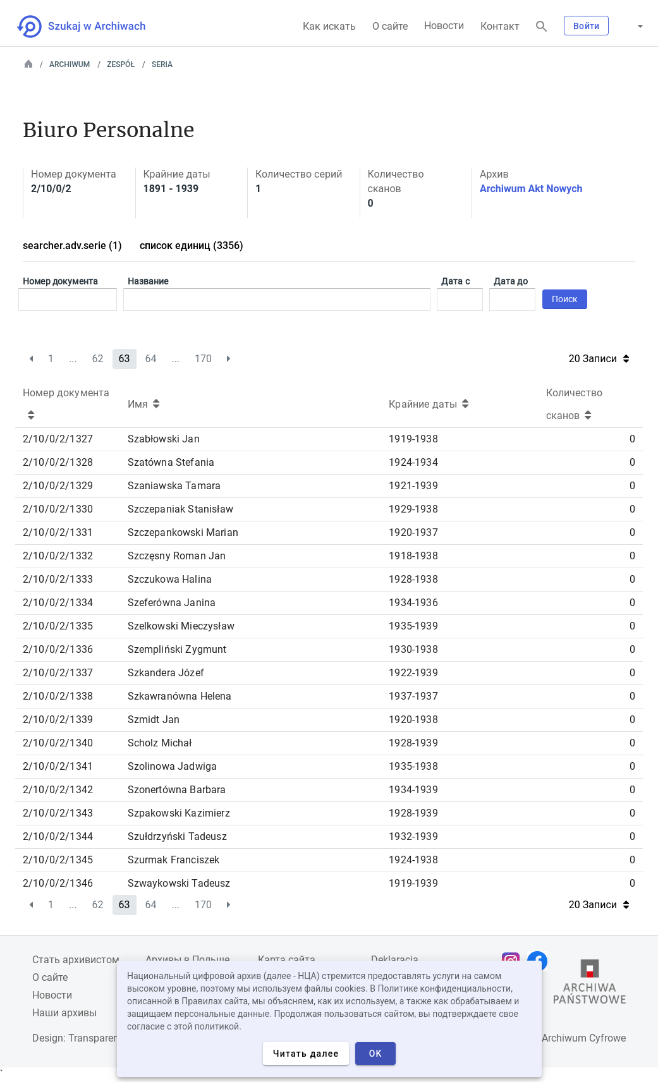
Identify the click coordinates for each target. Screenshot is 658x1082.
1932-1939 (413, 836)
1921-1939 (413, 486)
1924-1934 (413, 462)
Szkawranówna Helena (180, 696)
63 (124, 359)
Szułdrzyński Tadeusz (177, 836)
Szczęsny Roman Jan (177, 556)
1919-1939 (413, 883)
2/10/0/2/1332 (58, 556)
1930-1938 (413, 649)
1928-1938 (413, 579)
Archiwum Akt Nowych (531, 189)
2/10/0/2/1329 (58, 486)
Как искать (329, 26)
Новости (444, 26)
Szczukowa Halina (170, 579)
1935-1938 (413, 766)
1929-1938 (413, 509)
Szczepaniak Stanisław (180, 509)
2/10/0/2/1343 (58, 813)
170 (203, 359)
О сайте (390, 26)
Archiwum (69, 64)
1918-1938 (413, 556)
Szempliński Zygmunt (177, 649)
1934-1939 (413, 790)
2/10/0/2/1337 (58, 673)
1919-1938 (413, 439)
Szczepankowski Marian (183, 532)
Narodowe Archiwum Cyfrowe (560, 1038)
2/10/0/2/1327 (58, 439)
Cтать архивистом (75, 960)
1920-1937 (413, 532)
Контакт (500, 26)
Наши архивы (64, 1013)
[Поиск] (542, 27)
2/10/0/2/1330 (58, 509)
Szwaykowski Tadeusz (179, 883)
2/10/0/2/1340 (58, 743)
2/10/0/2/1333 (58, 579)
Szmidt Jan (154, 720)
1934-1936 (413, 603)
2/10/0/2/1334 (58, 603)
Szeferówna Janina (172, 603)
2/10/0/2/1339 (58, 720)
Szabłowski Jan (164, 439)
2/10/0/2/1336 (58, 649)
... (73, 359)
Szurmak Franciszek (174, 860)
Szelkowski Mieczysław (181, 626)
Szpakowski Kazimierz (179, 813)
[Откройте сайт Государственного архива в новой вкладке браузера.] (590, 984)
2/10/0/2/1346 (58, 883)
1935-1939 (413, 626)
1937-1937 (413, 696)
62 (98, 359)
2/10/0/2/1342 (58, 790)
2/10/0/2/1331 (58, 532)
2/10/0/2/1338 (58, 696)
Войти (586, 26)
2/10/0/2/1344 (58, 836)
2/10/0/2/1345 (58, 860)
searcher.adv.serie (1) (72, 246)
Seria (162, 64)
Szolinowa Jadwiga (172, 766)
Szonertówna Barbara (177, 790)
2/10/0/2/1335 (58, 626)
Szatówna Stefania (171, 462)
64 (150, 359)
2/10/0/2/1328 (58, 462)
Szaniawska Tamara (174, 486)
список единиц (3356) (191, 246)
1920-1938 (413, 720)
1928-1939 (413, 743)
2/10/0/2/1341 (58, 766)
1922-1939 (413, 673)
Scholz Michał (160, 743)
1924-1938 (413, 860)
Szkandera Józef (166, 673)
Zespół (121, 64)
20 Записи (599, 359)
